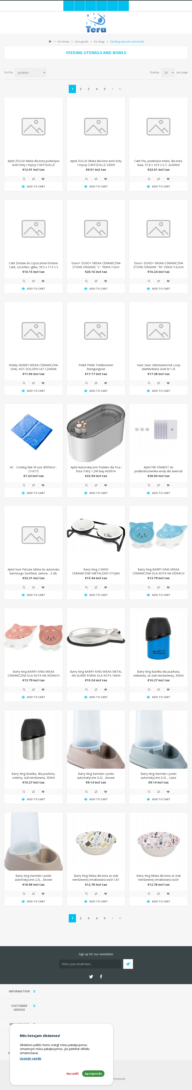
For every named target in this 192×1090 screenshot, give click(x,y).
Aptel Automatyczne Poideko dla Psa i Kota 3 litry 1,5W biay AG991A (96, 469)
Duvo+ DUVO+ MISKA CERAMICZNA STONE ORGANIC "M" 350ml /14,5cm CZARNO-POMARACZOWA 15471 (158, 267)
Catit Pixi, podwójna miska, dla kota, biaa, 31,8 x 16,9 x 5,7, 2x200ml (158, 163)
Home (50, 41)
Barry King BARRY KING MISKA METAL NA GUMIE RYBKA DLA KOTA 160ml (96, 673)
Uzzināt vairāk (30, 1058)
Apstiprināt (93, 1074)
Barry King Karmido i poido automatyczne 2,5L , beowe (33, 878)
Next (112, 89)
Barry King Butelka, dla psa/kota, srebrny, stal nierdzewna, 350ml (33, 776)
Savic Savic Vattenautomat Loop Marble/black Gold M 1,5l (158, 367)
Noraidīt (72, 1074)
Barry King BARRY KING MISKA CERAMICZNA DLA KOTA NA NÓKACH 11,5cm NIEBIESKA (158, 573)
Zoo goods (81, 41)
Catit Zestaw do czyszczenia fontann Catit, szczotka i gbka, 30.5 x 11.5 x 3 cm (33, 267)
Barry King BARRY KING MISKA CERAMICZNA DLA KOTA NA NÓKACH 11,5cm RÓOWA (33, 675)
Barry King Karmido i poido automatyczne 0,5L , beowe (96, 776)
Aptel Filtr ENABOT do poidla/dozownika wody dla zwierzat (158, 469)
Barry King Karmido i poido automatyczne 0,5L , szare (159, 776)
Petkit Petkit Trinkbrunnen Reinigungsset (96, 367)
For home (63, 41)
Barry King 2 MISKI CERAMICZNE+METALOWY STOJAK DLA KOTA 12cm (96, 573)
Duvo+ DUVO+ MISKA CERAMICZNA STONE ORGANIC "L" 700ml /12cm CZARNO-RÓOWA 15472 (96, 267)
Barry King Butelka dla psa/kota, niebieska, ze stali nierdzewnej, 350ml (158, 673)
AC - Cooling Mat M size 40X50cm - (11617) (33, 469)
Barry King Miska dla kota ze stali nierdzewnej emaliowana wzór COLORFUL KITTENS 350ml (158, 879)
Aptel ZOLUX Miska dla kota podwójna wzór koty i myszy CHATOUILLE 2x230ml (33, 165)
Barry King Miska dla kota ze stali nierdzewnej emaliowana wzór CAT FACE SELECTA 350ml (96, 879)
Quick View (24, 179)
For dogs (99, 41)
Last (120, 89)
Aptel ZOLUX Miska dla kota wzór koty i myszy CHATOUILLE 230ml (96, 163)
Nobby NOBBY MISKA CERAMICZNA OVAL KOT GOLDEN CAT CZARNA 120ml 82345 (33, 369)
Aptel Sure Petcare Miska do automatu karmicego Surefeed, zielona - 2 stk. (33, 571)
